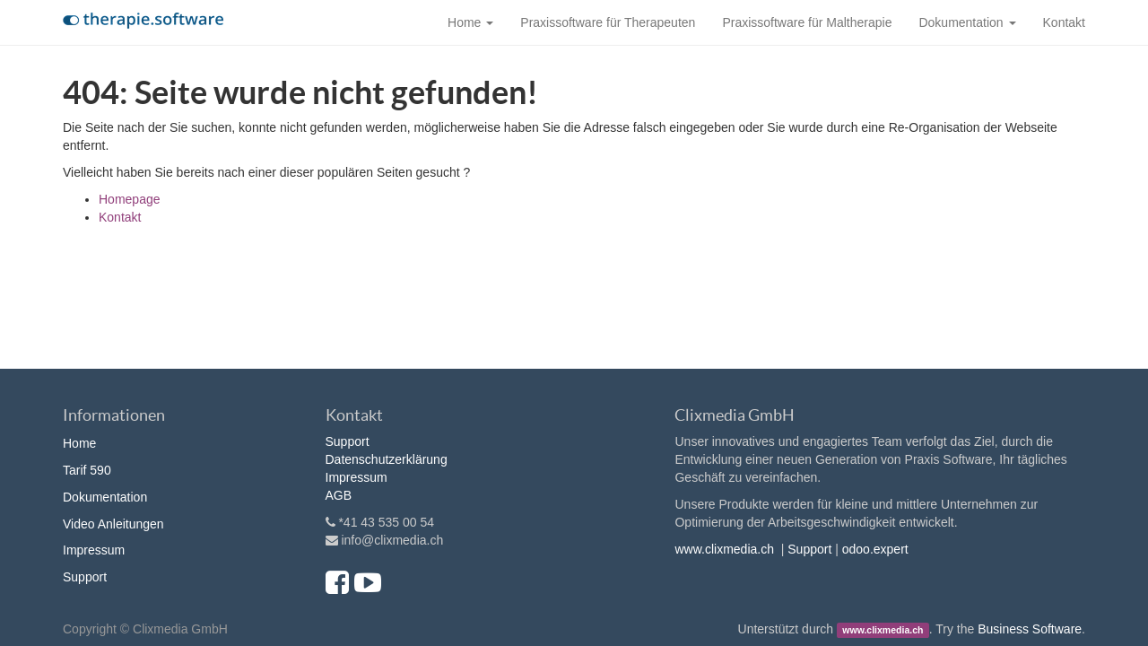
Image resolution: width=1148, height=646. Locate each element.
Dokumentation (105, 497)
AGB (339, 495)
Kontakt (120, 217)
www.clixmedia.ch (723, 549)
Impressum (94, 550)
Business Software (1030, 629)
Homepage (130, 199)
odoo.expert (875, 549)
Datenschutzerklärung (387, 459)
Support (85, 577)
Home (79, 443)
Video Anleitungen (113, 524)
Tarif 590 (87, 470)
